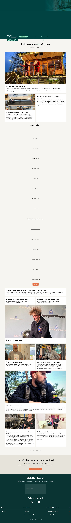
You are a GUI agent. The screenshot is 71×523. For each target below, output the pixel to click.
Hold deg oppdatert (35, 468)
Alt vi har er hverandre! (14, 406)
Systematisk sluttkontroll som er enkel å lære (50, 432)
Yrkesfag (3, 511)
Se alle (35, 284)
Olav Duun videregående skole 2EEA (17, 299)
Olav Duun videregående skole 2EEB (48, 299)
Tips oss (27, 511)
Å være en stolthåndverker (14, 362)
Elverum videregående (14, 340)
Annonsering (28, 507)
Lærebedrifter (51, 514)
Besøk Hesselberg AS (35, 229)
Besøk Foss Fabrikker (35, 148)
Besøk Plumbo (35, 188)
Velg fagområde (23, 36)
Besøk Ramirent (35, 198)
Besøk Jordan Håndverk (35, 239)
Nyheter (3, 507)
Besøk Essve (35, 138)
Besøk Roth (35, 178)
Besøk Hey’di (35, 269)
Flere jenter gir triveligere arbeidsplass (48, 362)
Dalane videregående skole (15, 86)
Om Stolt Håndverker (53, 507)
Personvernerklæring (53, 511)
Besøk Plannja (35, 208)
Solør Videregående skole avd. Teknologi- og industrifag (26, 290)
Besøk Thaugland (35, 168)
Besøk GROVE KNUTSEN (35, 279)
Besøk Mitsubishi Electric (35, 259)
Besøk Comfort (35, 249)
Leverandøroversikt (29, 514)
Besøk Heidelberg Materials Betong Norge (35, 219)
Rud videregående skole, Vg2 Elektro (17, 112)
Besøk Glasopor (35, 158)
